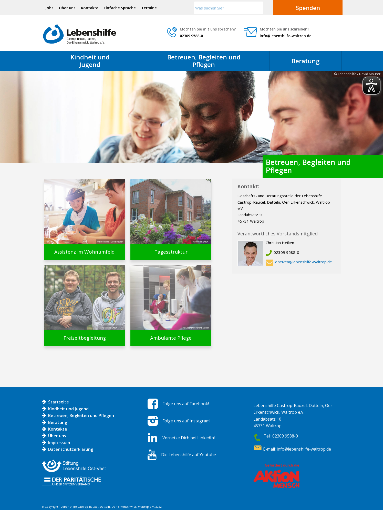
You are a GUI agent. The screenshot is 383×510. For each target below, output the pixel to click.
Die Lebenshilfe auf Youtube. (189, 454)
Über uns (67, 7)
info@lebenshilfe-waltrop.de (285, 35)
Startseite (58, 402)
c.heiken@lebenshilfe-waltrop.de (303, 261)
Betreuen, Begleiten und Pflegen (81, 415)
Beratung (57, 422)
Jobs (50, 7)
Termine (149, 7)
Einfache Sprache (120, 7)
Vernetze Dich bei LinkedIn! (188, 438)
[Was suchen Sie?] (228, 8)
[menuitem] (49, 7)
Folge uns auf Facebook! (185, 404)
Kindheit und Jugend (68, 409)
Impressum (59, 442)
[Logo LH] (79, 34)
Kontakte (89, 7)
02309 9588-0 (191, 35)
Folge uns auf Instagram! (186, 421)
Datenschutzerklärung (70, 449)
